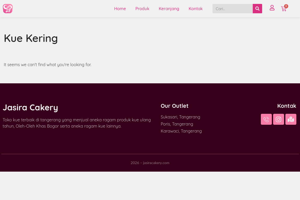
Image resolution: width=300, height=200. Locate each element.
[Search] (257, 8)
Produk (142, 8)
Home (120, 8)
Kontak (196, 8)
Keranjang (169, 8)
